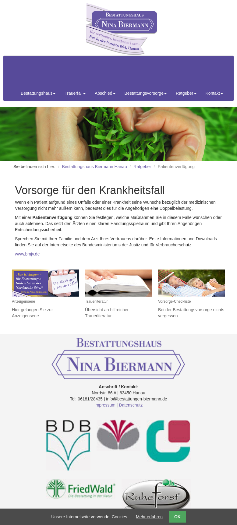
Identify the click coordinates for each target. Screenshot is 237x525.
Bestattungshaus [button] (38, 93)
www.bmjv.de (27, 254)
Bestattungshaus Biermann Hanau (94, 166)
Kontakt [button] (214, 93)
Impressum (104, 405)
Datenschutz (131, 405)
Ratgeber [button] (186, 93)
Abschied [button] (105, 93)
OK (177, 516)
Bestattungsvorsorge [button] (146, 93)
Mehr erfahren (149, 516)
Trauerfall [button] (75, 93)
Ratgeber (142, 166)
